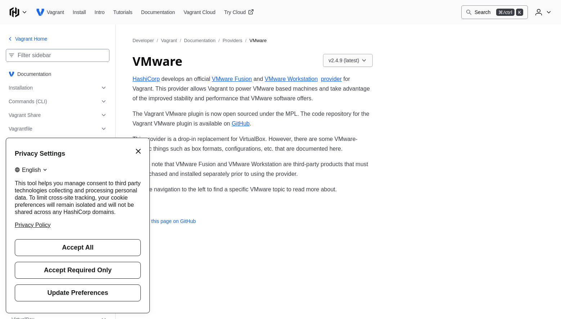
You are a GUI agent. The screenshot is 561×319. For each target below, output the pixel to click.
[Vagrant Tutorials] (123, 12)
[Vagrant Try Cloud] (239, 12)
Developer (143, 40)
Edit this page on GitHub (164, 221)
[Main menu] (18, 12)
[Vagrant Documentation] (158, 12)
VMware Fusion (232, 79)
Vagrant (169, 40)
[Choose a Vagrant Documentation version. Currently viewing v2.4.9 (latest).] (348, 60)
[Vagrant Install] (79, 12)
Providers (232, 40)
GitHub (241, 123)
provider (331, 79)
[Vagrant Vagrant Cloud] (199, 12)
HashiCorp (146, 79)
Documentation (199, 40)
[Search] (494, 12)
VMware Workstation (291, 79)
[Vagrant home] (50, 12)
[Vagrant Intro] (99, 12)
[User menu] (542, 12)
